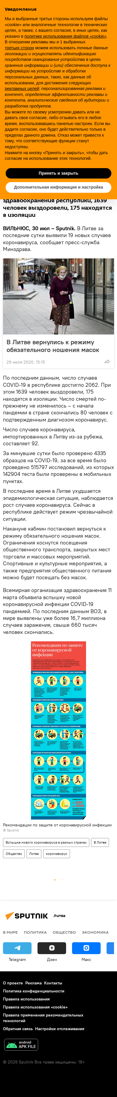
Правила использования (26, 999)
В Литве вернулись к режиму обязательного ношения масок (53, 345)
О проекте (13, 983)
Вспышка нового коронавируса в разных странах (46, 842)
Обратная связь (18, 1028)
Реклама (33, 983)
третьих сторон (19, 47)
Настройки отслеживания (59, 1028)
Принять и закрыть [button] (58, 173)
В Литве (100, 842)
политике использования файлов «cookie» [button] (65, 36)
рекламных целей (22, 88)
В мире (10, 932)
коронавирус (56, 853)
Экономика (95, 932)
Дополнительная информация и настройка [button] (58, 187)
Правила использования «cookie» (35, 1007)
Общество (14, 853)
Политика (35, 932)
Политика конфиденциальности (33, 991)
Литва (34, 853)
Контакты (53, 983)
